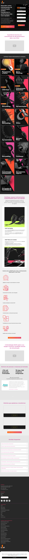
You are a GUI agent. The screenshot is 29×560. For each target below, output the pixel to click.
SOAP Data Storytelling (4, 530)
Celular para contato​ (20, 13)
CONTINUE (21, 25)
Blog (1, 514)
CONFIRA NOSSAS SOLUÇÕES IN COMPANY (7, 26)
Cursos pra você (3, 511)
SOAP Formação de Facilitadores (5, 541)
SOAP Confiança (3, 537)
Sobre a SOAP (3, 507)
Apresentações (3, 508)
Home (2, 505)
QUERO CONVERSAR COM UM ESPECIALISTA (14, 432)
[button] (27, 2)
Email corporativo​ (20, 16)
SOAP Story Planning (4, 523)
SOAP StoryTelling (3, 527)
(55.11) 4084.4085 (3, 488)
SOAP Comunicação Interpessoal (5, 538)
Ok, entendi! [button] (14, 557)
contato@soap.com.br (4, 489)
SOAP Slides (2, 531)
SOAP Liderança (3, 524)
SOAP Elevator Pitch (4, 534)
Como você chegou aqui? (21, 19)
